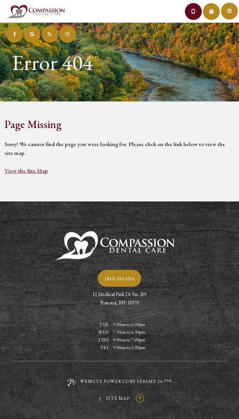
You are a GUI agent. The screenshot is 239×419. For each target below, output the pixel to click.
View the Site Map (26, 170)
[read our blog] (49, 34)
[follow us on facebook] (14, 34)
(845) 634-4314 (119, 278)
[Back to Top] (140, 398)
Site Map (118, 398)
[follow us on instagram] (67, 34)
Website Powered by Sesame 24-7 (119, 382)
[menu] (230, 8)
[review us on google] (32, 34)
